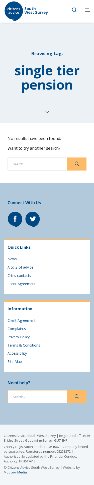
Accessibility (17, 353)
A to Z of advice (20, 267)
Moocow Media (15, 472)
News (12, 259)
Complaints (17, 328)
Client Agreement (22, 283)
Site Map (15, 361)
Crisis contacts (19, 275)
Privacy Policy (19, 337)
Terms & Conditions (24, 345)
